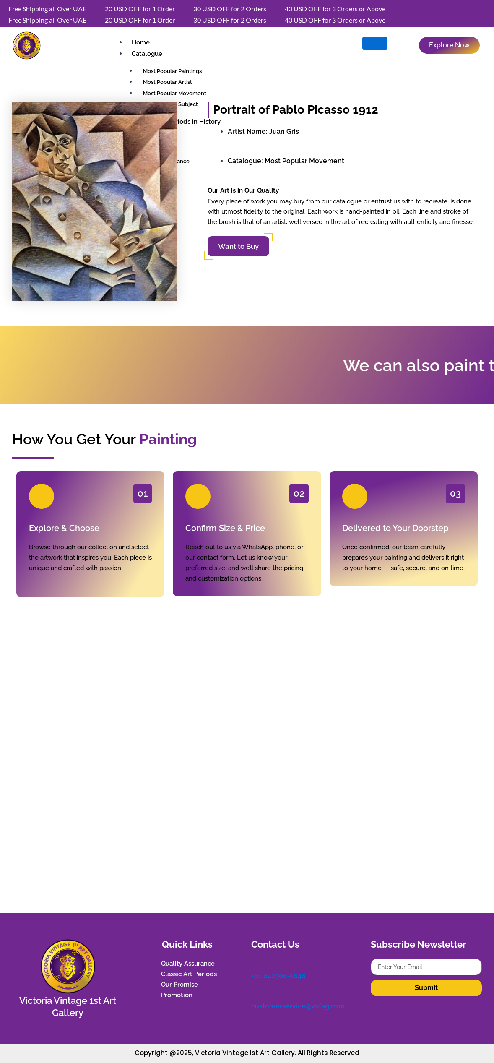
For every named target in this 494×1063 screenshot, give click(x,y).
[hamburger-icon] (374, 43)
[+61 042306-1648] (255, 963)
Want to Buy (238, 246)
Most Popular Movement (304, 161)
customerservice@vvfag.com (298, 1004)
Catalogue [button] (146, 53)
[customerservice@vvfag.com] (255, 992)
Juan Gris (284, 131)
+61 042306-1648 (278, 975)
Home (140, 42)
